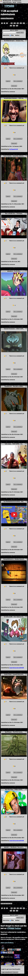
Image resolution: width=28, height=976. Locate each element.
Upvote (8, 81)
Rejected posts (7, 2)
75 (14, 25)
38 (17, 23)
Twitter (19, 2)
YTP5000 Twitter (14, 928)
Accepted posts (16, 1)
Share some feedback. (7, 943)
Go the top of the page (6, 903)
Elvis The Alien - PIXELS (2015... (14, 790)
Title (12, 35)
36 (11, 23)
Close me (15, 972)
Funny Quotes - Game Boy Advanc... (14, 156)
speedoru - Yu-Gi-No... (14, 271)
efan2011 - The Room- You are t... (14, 847)
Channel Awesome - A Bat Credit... (14, 329)
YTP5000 (7, 6)
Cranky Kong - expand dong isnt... (14, 674)
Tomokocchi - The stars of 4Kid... (14, 386)
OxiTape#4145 (13, 149)
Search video (20, 32)
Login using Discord (7, 972)
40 (23, 23)
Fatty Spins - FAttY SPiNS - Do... (14, 444)
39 (20, 23)
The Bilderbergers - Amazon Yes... (14, 41)
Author (17, 35)
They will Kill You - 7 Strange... (14, 213)
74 (10, 25)
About (14, 2)
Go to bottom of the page (7, 18)
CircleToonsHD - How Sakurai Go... (14, 617)
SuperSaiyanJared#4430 (16, 668)
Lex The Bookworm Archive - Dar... (14, 501)
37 (14, 23)
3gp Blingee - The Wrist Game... (14, 732)
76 (17, 25)
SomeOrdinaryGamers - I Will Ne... (14, 98)
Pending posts (7, 1)
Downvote (14, 85)
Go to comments (18, 81)
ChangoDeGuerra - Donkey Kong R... (14, 559)
